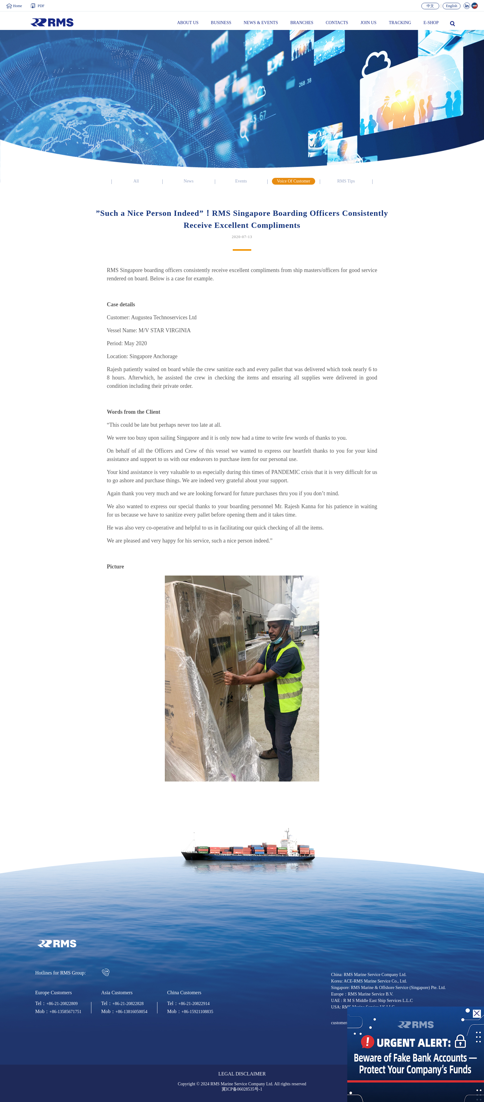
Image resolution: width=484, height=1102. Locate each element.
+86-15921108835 (197, 1012)
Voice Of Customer (293, 181)
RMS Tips (346, 181)
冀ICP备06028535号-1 (242, 1089)
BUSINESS (221, 23)
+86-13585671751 (65, 1012)
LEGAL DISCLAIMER (242, 1074)
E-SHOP (431, 23)
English (451, 6)
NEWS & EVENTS (261, 23)
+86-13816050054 (131, 1012)
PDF (41, 6)
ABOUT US (187, 23)
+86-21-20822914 (194, 1004)
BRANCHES (301, 23)
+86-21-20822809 (61, 1004)
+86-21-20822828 (128, 1004)
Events (241, 181)
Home (17, 6)
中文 (430, 6)
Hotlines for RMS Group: (72, 972)
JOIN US (369, 23)
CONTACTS (337, 23)
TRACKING (400, 23)
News (189, 181)
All (136, 181)
